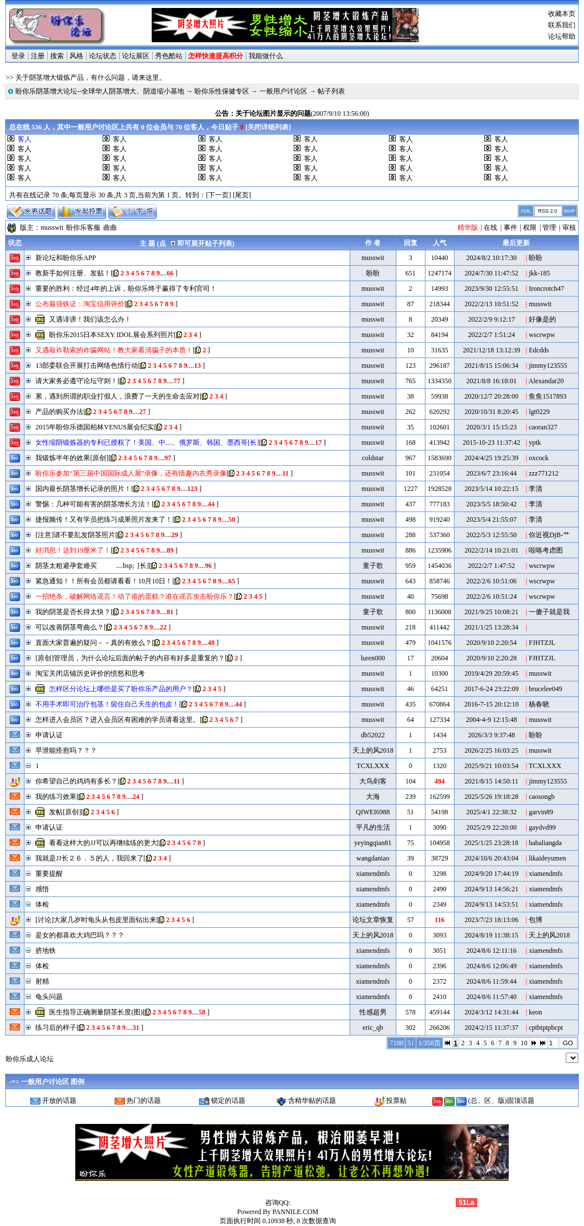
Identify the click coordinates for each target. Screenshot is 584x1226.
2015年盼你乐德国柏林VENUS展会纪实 (94, 427)
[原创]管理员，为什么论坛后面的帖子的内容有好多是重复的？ (130, 658)
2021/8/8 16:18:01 (492, 381)
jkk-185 (539, 273)
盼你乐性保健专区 (221, 91)
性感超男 (373, 1012)
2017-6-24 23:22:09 (491, 689)
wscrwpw (542, 335)
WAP (569, 211)
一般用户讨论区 (283, 91)
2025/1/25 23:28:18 (491, 843)
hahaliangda (545, 843)
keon (535, 1012)
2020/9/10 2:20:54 (492, 643)
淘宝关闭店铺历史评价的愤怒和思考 (90, 673)
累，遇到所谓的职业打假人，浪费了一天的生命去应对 (117, 396)
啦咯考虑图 (546, 550)
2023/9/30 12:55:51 (491, 289)
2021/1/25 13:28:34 (491, 627)
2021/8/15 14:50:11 (491, 781)
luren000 (372, 658)
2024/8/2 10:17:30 (492, 258)
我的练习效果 (55, 797)
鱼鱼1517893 (547, 396)
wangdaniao (373, 858)
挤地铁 (45, 951)
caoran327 (543, 427)
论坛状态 (102, 56)
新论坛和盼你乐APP (65, 258)
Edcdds (539, 350)
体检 (42, 904)
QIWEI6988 (373, 812)
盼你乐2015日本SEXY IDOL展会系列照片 (111, 335)
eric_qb (373, 1028)
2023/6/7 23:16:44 (492, 473)
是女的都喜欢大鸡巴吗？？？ (79, 935)
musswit (51, 228)
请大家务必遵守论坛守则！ (76, 381)
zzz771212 (543, 473)
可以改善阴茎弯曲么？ (69, 627)
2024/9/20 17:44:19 (491, 874)
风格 (76, 56)
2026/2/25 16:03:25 (491, 750)
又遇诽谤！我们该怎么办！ (90, 319)
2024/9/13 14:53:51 (491, 904)
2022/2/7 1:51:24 (491, 335)
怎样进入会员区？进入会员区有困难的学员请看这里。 (117, 720)
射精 (42, 981)
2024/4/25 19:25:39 (491, 458)
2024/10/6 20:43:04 (491, 858)
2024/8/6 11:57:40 (492, 997)
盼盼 (535, 258)
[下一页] (218, 195)
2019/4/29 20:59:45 (491, 673)
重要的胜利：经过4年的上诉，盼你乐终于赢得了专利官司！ (126, 289)
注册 (37, 56)
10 (524, 1043)
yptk (535, 442)
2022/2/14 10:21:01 (491, 550)
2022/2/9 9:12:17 (491, 319)
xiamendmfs (373, 874)
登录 (18, 56)
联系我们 (561, 25)
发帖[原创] (65, 812)
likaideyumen (547, 858)
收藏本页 (561, 14)
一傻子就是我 (549, 612)
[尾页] (242, 195)
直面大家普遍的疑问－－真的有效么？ (93, 643)
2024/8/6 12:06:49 (492, 966)
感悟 (42, 889)
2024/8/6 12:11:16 (492, 951)
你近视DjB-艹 (549, 535)
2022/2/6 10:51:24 (492, 596)
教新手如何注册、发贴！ (73, 273)
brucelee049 (545, 689)
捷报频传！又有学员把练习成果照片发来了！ (103, 519)
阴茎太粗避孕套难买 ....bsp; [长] (92, 566)
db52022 (373, 735)
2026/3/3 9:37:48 (491, 735)
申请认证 (49, 735)
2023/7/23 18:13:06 (491, 920)
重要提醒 (49, 874)
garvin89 (541, 812)
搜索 (57, 56)
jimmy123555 (548, 366)
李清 (535, 489)
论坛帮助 (561, 36)
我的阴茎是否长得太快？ (73, 612)
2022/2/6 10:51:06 (492, 581)
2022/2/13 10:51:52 (491, 304)
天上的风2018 (373, 750)
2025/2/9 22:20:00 (492, 827)
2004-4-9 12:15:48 (491, 720)
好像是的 (542, 319)
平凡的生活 (373, 827)
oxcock (539, 458)
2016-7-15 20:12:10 (491, 704)
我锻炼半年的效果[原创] (71, 458)
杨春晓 (539, 704)
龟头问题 (49, 997)
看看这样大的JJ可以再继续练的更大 (103, 843)
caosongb (541, 797)
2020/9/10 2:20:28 (492, 658)
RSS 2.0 (547, 211)
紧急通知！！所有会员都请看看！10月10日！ (103, 581)
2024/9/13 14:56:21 (491, 889)
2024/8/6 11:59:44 (492, 981)
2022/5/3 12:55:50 (492, 535)
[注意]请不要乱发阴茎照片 (75, 535)
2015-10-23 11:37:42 (491, 442)
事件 (510, 228)
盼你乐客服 (83, 228)
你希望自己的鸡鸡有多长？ (76, 781)
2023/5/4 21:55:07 (492, 519)
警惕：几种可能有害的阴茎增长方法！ (93, 504)
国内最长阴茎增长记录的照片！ (83, 489)
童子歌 (373, 566)
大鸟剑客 (373, 781)
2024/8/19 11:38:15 (491, 935)
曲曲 (110, 228)
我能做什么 (266, 56)
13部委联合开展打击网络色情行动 (86, 366)
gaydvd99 (542, 827)
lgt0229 (539, 412)
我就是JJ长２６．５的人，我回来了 (89, 858)
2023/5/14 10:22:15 (491, 489)
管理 (549, 228)
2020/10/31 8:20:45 (491, 412)
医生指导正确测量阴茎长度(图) (96, 1012)
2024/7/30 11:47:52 (491, 273)
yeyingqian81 (372, 843)
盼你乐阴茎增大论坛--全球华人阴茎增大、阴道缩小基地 (99, 91)
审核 (569, 228)
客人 (120, 139)
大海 (373, 797)
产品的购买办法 (59, 412)
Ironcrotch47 (546, 289)
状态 (15, 243)
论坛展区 (135, 56)
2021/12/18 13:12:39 (491, 350)
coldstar (373, 458)
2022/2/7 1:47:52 (491, 566)
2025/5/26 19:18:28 (491, 797)
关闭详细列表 (268, 127)
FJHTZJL (542, 643)
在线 (490, 228)
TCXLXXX (372, 766)
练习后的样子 (55, 1028)
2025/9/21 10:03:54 (491, 766)
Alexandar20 (546, 381)
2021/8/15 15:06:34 (491, 366)
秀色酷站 (168, 56)
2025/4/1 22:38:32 (492, 812)
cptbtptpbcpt (546, 1028)
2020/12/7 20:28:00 (491, 396)
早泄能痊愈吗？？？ (66, 750)
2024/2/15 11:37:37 (491, 1028)
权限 (530, 228)
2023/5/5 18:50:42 (492, 504)
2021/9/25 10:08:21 (491, 612)
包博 (535, 920)
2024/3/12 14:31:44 (491, 1012)
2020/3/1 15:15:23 (492, 427)
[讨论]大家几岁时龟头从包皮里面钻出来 (95, 920)
